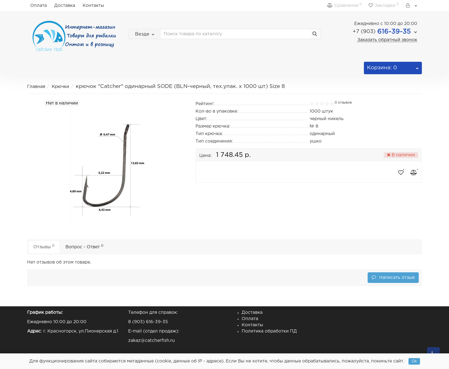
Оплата (38, 5)
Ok (414, 361)
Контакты (93, 5)
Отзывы (44, 246)
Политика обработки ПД (269, 331)
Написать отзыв (393, 277)
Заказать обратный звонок (387, 40)
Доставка (64, 5)
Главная (36, 87)
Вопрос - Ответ (84, 246)
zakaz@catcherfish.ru (151, 340)
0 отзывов (343, 102)
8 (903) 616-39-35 (148, 322)
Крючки (60, 87)
